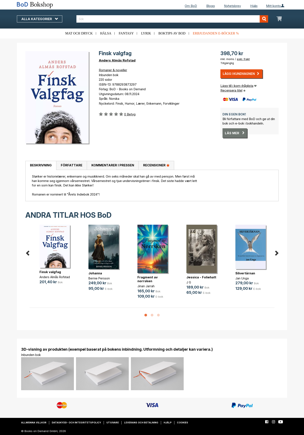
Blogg (210, 6)
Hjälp (254, 6)
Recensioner (156, 165)
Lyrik (146, 33)
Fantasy (126, 33)
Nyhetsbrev (232, 6)
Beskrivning (41, 165)
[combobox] (172, 19)
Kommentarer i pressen (112, 165)
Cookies (182, 422)
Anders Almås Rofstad (117, 60)
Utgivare (112, 422)
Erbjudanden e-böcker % (216, 33)
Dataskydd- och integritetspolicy (76, 422)
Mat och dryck (79, 33)
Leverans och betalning (141, 422)
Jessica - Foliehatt (201, 277)
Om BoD (191, 6)
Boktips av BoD (171, 33)
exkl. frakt (243, 59)
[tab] (40, 165)
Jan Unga (242, 278)
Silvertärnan (245, 273)
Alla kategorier (39, 19)
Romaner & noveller (113, 70)
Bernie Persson (99, 278)
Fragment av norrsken (147, 279)
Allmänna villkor (33, 422)
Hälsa (105, 33)
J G (188, 282)
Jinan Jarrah (146, 286)
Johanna (95, 273)
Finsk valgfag (50, 272)
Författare (71, 165)
